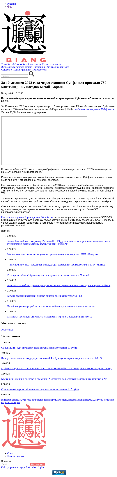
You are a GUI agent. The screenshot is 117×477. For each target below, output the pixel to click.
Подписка (6, 461)
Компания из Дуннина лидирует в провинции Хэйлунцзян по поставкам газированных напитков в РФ (54, 379)
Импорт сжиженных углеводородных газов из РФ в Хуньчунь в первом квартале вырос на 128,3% (51, 358)
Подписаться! (37, 464)
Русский (11, 3)
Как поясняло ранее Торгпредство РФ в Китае (27, 217)
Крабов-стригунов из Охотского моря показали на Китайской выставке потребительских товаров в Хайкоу (56, 368)
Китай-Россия (14, 64)
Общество (6, 69)
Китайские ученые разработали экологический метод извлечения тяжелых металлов (50, 306)
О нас (10, 453)
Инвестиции (39, 67)
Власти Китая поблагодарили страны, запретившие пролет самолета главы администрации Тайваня (58, 285)
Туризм (16, 69)
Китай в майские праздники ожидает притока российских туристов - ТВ (44, 296)
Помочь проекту (15, 456)
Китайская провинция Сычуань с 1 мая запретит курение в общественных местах (49, 316)
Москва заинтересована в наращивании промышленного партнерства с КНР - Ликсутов (52, 254)
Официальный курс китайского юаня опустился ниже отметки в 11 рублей (39, 347)
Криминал (26, 69)
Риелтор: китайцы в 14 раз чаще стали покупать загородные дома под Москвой (48, 275)
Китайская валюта (32, 64)
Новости (5, 230)
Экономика (7, 67)
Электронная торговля (57, 67)
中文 (9, 6)
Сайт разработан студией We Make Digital (22, 467)
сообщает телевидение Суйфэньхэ (94, 109)
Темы (4, 64)
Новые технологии (51, 64)
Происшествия (39, 69)
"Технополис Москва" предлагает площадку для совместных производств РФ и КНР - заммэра (56, 264)
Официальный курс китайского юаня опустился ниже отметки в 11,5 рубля (40, 389)
